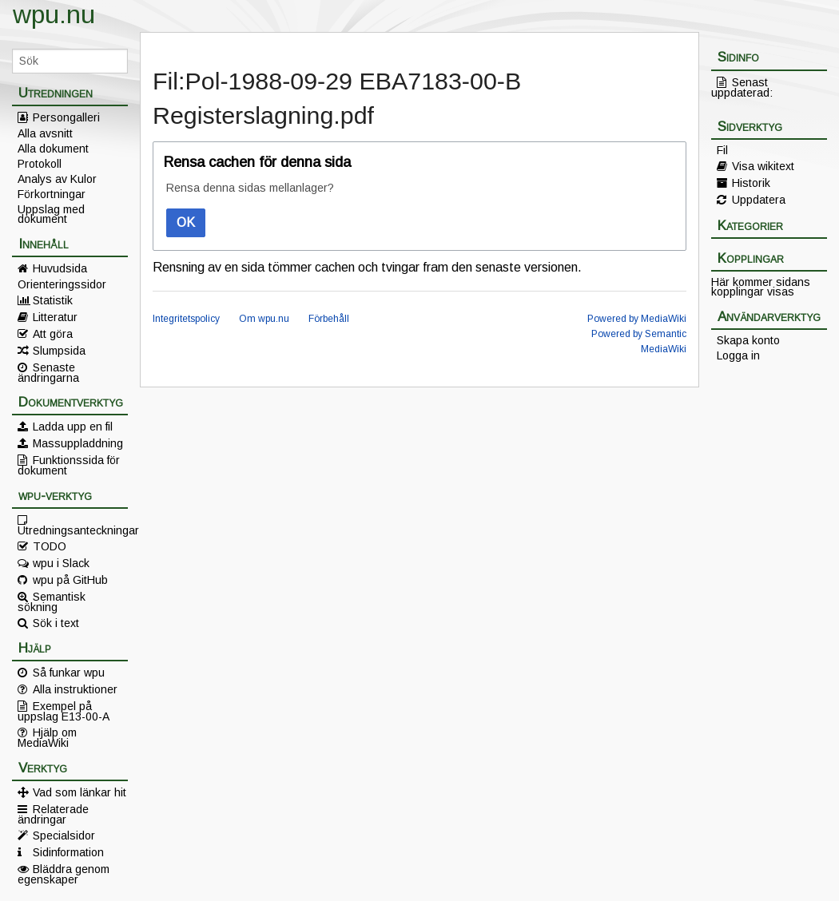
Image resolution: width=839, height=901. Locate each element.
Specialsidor (64, 835)
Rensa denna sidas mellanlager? (250, 187)
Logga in (738, 355)
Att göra (53, 333)
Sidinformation (68, 852)
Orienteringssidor (62, 284)
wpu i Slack (61, 563)
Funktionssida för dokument (69, 464)
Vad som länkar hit (79, 792)
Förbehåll (328, 318)
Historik (751, 183)
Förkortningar (51, 194)
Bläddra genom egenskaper (63, 873)
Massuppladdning (78, 443)
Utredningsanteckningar (73, 529)
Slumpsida (59, 350)
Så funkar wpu (69, 672)
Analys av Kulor (57, 179)
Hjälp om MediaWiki (47, 737)
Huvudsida (60, 268)
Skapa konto (748, 340)
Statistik (53, 300)
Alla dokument (53, 148)
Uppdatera (758, 199)
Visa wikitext (763, 166)
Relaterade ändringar (53, 814)
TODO (49, 546)
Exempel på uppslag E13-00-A (63, 711)
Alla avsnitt (45, 133)
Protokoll (40, 164)
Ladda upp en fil (73, 426)
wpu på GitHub (70, 579)
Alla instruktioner (75, 689)
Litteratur (55, 317)
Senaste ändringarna (48, 372)
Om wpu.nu (264, 318)
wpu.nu (54, 14)
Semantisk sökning (51, 601)
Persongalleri (66, 117)
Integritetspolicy (186, 318)
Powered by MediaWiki (636, 318)
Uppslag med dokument (51, 214)
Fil (722, 150)
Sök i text (56, 623)
